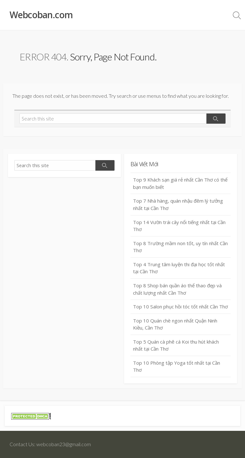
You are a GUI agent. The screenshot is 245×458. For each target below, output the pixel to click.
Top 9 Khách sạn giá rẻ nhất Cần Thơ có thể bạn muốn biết (180, 183)
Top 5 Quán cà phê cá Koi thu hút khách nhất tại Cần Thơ (176, 345)
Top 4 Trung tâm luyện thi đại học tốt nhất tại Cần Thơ (179, 268)
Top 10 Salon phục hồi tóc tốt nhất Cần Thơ (180, 306)
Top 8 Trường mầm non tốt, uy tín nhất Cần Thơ (180, 247)
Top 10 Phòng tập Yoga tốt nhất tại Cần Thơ (176, 366)
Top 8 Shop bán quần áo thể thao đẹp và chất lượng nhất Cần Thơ (177, 289)
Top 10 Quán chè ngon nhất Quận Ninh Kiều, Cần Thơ (175, 324)
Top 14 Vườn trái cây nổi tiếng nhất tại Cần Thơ (179, 226)
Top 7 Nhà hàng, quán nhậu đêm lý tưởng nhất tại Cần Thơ (178, 204)
